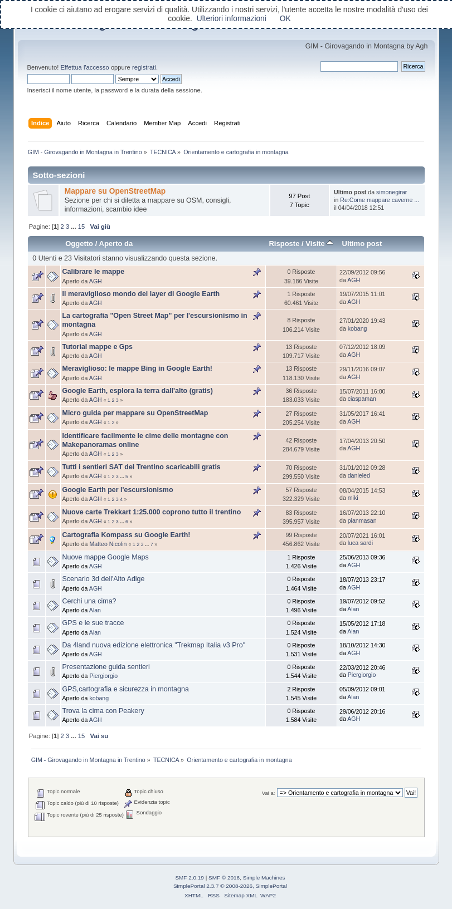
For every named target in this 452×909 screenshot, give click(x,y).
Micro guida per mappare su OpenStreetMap (135, 413)
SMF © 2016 (224, 877)
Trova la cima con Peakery (103, 711)
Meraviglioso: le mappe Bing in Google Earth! (137, 368)
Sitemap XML (240, 895)
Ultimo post (362, 243)
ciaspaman (362, 398)
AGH (95, 281)
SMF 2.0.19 (189, 877)
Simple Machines (264, 877)
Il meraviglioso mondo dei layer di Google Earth (141, 294)
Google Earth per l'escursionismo (117, 490)
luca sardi (360, 542)
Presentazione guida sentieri (106, 667)
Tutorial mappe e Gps (97, 347)
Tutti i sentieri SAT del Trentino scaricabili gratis (141, 467)
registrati (144, 67)
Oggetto (79, 243)
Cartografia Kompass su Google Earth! (126, 535)
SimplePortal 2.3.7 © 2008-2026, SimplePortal (230, 886)
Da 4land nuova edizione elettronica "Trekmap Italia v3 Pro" (154, 645)
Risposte (284, 243)
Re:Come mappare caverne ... (379, 199)
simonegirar (391, 192)
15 (81, 226)
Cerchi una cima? (89, 601)
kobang (357, 328)
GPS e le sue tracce (93, 623)
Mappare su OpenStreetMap (115, 191)
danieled (359, 475)
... (74, 226)
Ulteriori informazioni (231, 18)
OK (285, 18)
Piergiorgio (103, 675)
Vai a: (268, 793)
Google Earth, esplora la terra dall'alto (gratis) (137, 391)
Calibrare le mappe (93, 272)
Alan (95, 610)
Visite (319, 243)
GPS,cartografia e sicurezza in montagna (125, 689)
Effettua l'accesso (84, 67)
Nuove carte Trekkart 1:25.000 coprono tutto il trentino (151, 512)
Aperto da (116, 243)
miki (353, 497)
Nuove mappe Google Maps (105, 557)
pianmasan (362, 520)
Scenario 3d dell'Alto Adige (103, 579)
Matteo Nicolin (108, 544)
